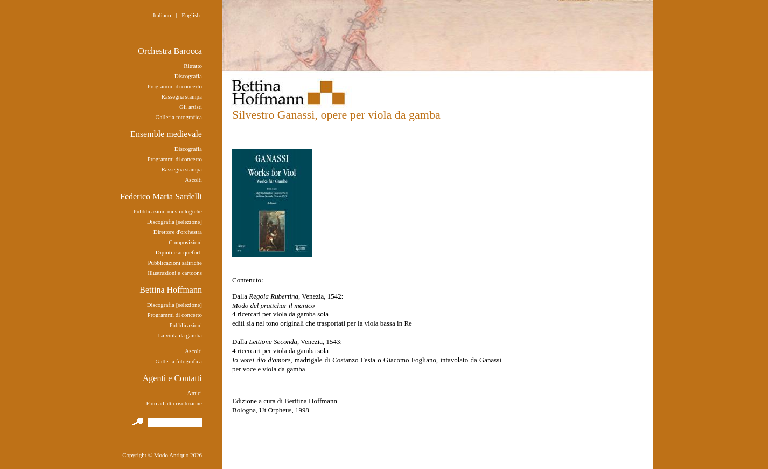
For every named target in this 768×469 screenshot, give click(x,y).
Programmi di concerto (175, 86)
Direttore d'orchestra (177, 232)
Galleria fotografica (179, 117)
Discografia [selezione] (174, 221)
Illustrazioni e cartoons (175, 273)
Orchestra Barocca (170, 51)
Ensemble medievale (166, 134)
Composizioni (185, 242)
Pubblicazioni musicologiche (168, 211)
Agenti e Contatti (172, 378)
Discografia (188, 76)
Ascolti (193, 179)
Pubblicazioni (185, 325)
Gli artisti (190, 107)
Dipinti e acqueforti (179, 252)
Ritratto (193, 66)
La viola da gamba (180, 335)
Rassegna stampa (182, 96)
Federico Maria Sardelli (161, 196)
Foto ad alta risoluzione (174, 403)
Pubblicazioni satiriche (175, 262)
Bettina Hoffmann (170, 289)
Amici (194, 393)
